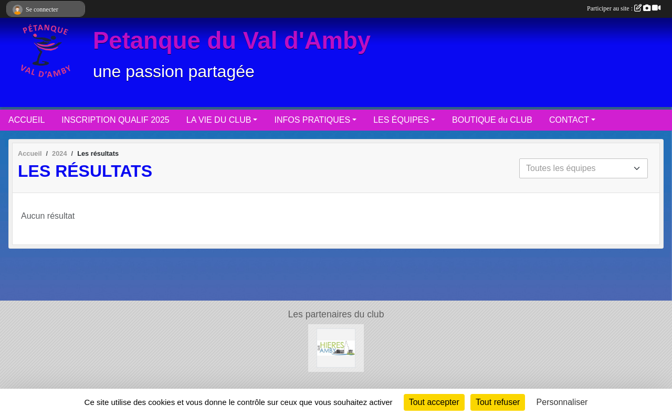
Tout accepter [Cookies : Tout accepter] (434, 402)
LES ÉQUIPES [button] (401, 119)
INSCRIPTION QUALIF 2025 (115, 119)
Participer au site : (623, 8)
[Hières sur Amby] (336, 347)
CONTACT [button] (569, 119)
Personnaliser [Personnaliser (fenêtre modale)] (562, 402)
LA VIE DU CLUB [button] (218, 119)
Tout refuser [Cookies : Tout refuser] (498, 402)
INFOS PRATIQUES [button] (312, 119)
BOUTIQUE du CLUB (492, 119)
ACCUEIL (26, 119)
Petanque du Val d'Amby (232, 40)
